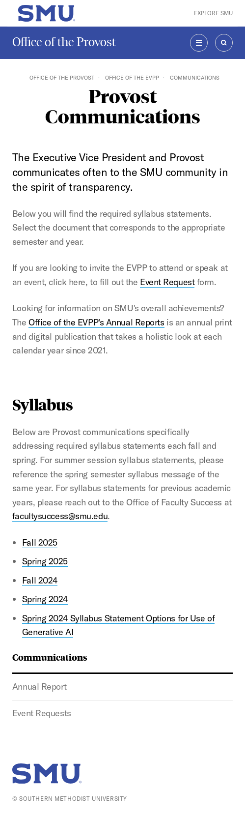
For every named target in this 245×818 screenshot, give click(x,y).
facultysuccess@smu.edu (60, 516)
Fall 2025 (39, 542)
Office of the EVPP (132, 77)
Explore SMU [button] (213, 13)
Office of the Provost (64, 42)
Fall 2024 (39, 580)
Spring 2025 (45, 561)
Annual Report (39, 686)
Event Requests (41, 713)
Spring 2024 (45, 599)
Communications (49, 656)
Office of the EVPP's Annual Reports (96, 322)
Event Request (167, 282)
